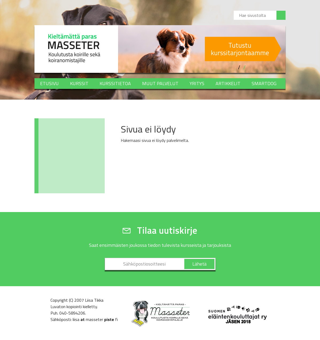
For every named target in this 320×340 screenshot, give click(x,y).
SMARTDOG (264, 83)
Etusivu (49, 83)
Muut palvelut (160, 83)
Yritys (197, 83)
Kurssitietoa (115, 83)
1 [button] (239, 67)
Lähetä (199, 263)
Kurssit (79, 83)
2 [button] (244, 67)
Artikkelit (228, 83)
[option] (202, 49)
